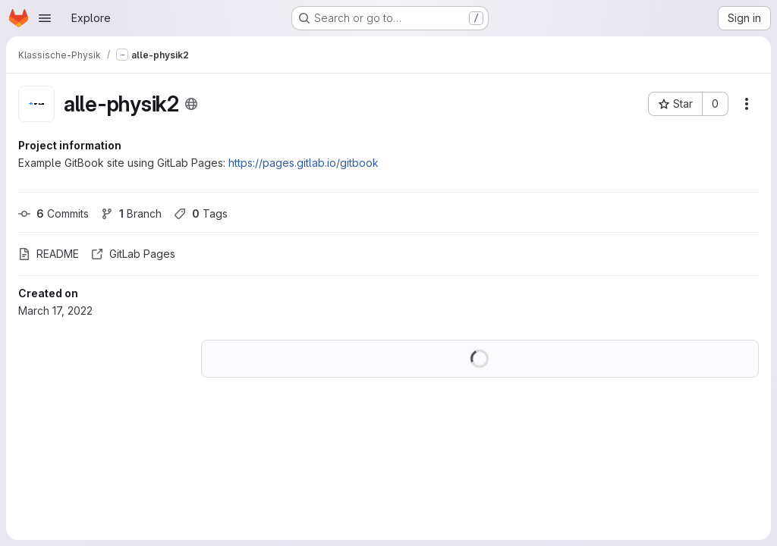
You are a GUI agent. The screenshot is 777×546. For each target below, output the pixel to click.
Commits (53, 213)
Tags (201, 213)
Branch (131, 213)
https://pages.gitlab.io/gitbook (303, 162)
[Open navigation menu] (45, 18)
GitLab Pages (133, 253)
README (48, 253)
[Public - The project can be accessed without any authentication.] (191, 104)
